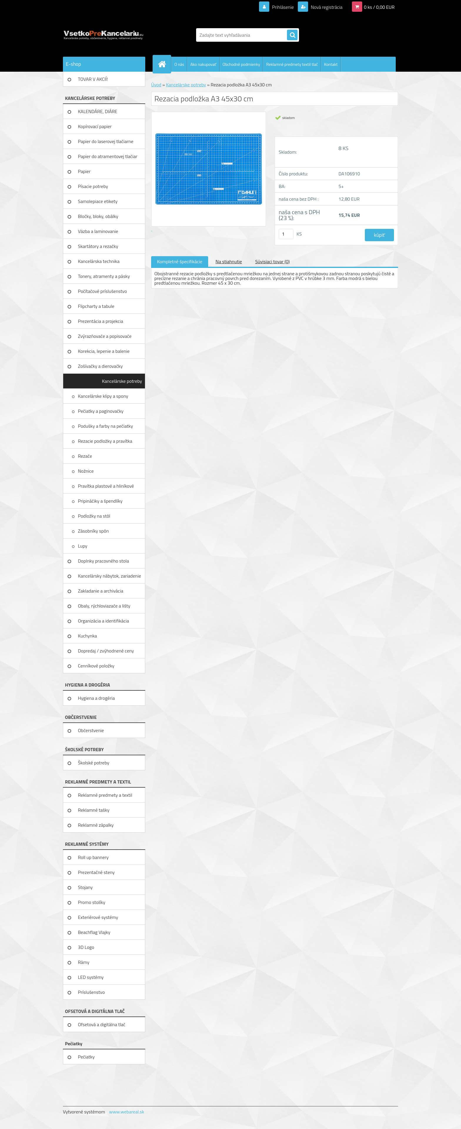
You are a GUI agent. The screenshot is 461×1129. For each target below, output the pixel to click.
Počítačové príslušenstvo (102, 291)
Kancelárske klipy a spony (103, 396)
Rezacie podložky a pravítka (105, 440)
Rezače (85, 455)
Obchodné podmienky (241, 64)
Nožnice (86, 470)
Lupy (83, 545)
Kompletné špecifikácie (179, 261)
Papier (84, 171)
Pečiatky (86, 1056)
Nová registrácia (326, 7)
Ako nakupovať (203, 64)
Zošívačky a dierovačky (100, 366)
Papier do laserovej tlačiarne (105, 141)
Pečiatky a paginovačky (101, 411)
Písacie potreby (93, 186)
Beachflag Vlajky (94, 932)
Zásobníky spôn (94, 530)
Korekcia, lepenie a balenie (104, 351)
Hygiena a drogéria (96, 698)
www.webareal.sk (126, 1111)
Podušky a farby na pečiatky (106, 426)
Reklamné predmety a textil (105, 794)
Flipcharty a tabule (96, 306)
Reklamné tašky (93, 809)
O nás (179, 64)
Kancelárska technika (99, 261)
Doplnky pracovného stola (103, 560)
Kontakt (331, 64)
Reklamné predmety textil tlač (292, 64)
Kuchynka (87, 635)
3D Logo (86, 947)
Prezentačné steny (96, 872)
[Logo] (103, 35)
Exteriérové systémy (98, 917)
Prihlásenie (283, 7)
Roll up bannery (93, 857)
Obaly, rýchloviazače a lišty (104, 605)
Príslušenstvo (91, 992)
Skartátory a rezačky (98, 246)
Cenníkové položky (96, 665)
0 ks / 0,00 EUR (379, 7)
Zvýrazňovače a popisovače (104, 336)
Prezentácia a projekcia (100, 321)
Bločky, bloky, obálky (98, 216)
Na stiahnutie (229, 261)
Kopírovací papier (95, 126)
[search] (292, 35)
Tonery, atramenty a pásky (104, 276)
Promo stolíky (91, 902)
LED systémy (90, 977)
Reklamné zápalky (96, 824)
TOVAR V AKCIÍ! (93, 79)
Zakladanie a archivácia (100, 590)
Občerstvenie (91, 730)
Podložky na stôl (94, 515)
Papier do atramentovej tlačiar (107, 156)
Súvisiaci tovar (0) (272, 261)
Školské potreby (93, 762)
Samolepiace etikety (98, 201)
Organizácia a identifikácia (103, 620)
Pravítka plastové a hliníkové (106, 485)
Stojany (85, 887)
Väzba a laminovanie (98, 231)
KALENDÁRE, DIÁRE (97, 111)
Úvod (156, 84)
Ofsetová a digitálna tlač (101, 1024)
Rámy (83, 962)
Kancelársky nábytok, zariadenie (109, 575)
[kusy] (286, 234)
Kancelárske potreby (122, 381)
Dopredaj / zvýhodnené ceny (106, 650)
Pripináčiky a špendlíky (100, 500)
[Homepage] (164, 64)
